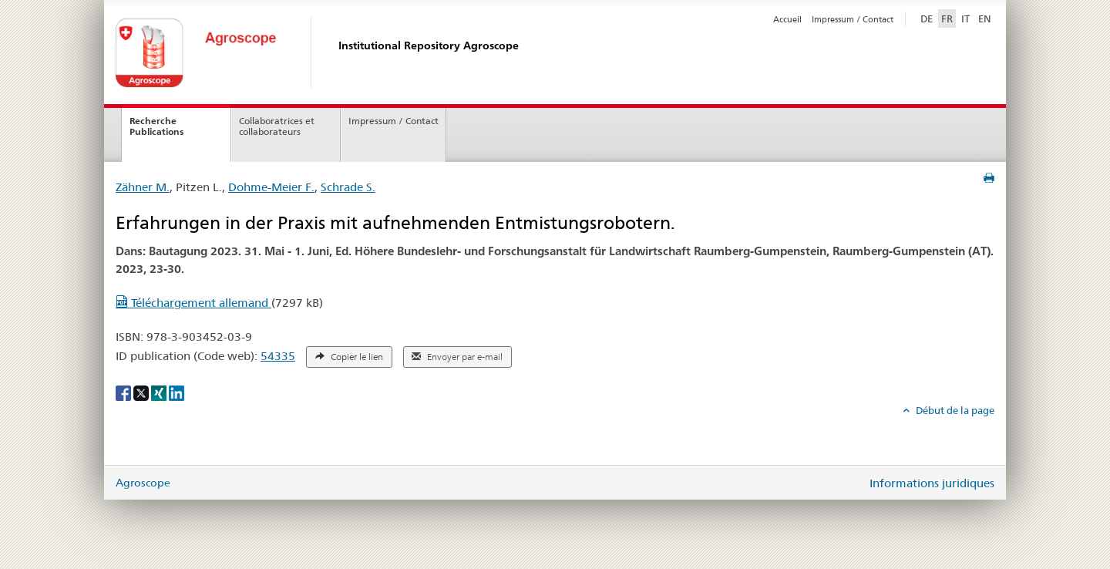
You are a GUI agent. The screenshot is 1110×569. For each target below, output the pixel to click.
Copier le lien (349, 357)
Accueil (787, 19)
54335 (278, 355)
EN (984, 18)
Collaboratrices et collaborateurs (276, 126)
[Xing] (160, 392)
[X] (142, 392)
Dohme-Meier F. (271, 187)
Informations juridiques (932, 483)
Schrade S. (348, 187)
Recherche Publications (156, 126)
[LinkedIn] (176, 392)
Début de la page (953, 410)
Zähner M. (143, 187)
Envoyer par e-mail (457, 357)
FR (947, 18)
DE (928, 18)
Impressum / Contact (852, 19)
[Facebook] (124, 392)
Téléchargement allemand (193, 302)
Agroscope (143, 482)
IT (965, 18)
